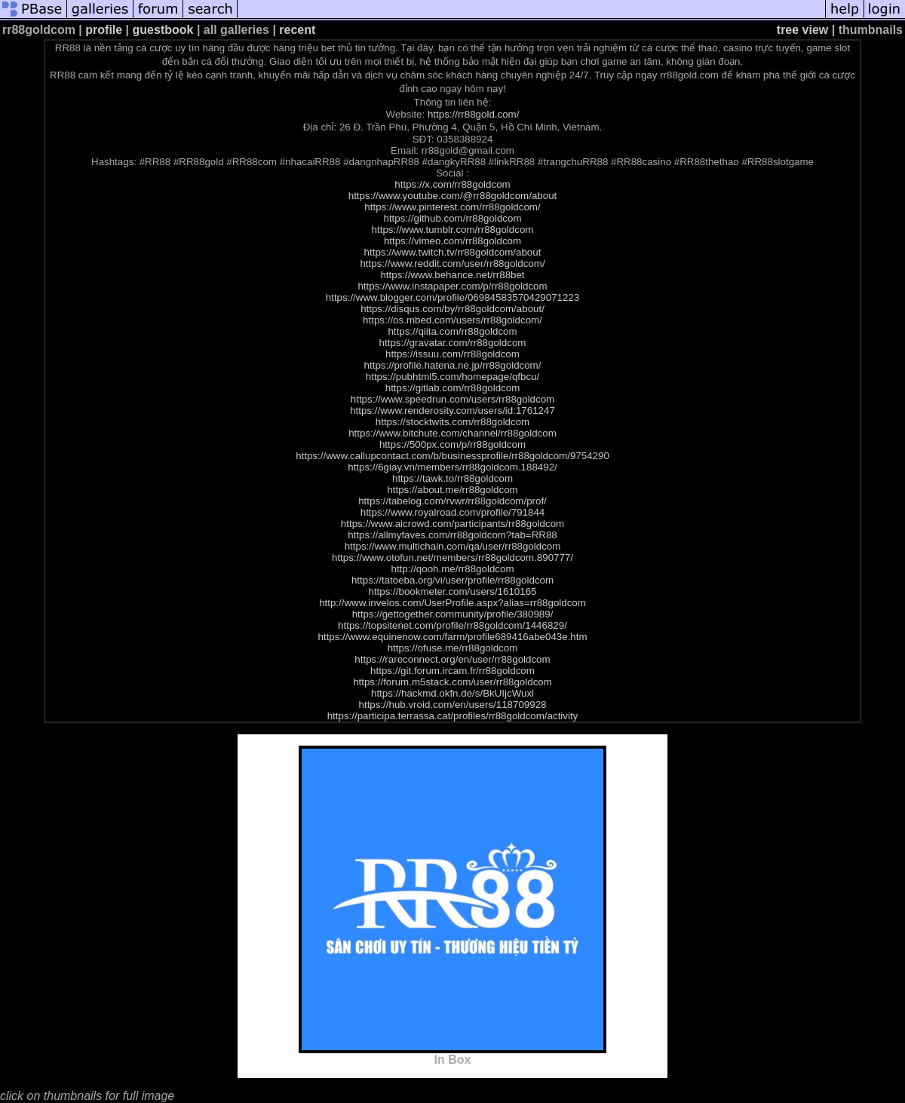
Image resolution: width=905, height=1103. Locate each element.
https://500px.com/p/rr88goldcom (452, 444)
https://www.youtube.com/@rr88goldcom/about (452, 195)
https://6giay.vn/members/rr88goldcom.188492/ (452, 467)
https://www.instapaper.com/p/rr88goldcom (452, 286)
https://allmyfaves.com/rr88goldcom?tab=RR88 (452, 535)
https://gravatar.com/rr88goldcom (452, 342)
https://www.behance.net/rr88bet (452, 274)
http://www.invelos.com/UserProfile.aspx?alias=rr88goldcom (452, 602)
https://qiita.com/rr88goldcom (452, 331)
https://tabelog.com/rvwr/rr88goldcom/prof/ (452, 501)
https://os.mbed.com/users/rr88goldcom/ (452, 320)
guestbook (163, 29)
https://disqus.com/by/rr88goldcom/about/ (452, 308)
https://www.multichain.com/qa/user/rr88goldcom (453, 546)
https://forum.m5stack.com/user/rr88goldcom (452, 682)
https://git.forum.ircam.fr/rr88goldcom (452, 670)
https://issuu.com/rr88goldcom (452, 354)
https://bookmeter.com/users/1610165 (452, 591)
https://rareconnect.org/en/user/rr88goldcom (452, 659)
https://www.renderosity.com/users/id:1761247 (452, 410)
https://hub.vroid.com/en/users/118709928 (453, 704)
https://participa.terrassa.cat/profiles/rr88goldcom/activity (452, 716)
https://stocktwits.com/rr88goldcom (452, 421)
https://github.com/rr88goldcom (453, 218)
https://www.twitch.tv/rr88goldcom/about (452, 252)
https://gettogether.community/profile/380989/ (453, 614)
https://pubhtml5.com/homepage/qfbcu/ (452, 376)
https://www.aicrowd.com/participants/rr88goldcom (452, 523)
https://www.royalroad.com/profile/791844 (452, 512)
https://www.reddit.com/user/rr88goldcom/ (452, 263)
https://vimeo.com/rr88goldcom (452, 241)
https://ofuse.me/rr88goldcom (453, 648)
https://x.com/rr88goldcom (452, 184)
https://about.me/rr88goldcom (452, 489)
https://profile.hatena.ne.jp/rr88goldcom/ (452, 365)
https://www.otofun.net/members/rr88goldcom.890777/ (452, 557)
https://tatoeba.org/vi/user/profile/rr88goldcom (452, 580)
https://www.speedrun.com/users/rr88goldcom (452, 399)
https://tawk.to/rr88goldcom (452, 478)
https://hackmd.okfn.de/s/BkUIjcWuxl (452, 693)
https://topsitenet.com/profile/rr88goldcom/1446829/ (452, 625)
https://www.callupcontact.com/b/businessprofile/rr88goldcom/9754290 (452, 455)
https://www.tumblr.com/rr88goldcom (453, 229)
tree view (802, 29)
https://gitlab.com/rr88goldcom (452, 388)
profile (103, 29)
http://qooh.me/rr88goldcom (452, 568)
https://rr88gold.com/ (474, 114)
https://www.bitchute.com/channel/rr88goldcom (452, 433)
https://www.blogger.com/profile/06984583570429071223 (452, 297)
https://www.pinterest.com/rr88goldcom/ (452, 207)
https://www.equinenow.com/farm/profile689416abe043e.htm (452, 636)
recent (297, 29)
